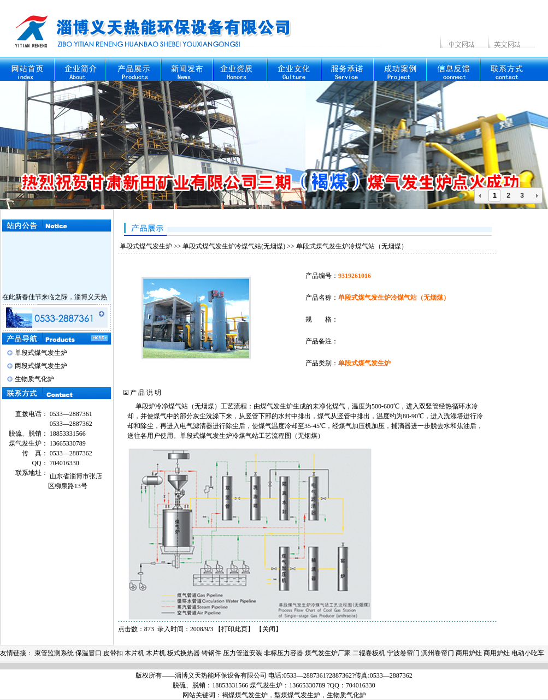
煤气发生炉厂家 (328, 653)
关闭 (268, 629)
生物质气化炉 (34, 379)
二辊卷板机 (368, 653)
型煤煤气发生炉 (297, 695)
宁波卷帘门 (403, 653)
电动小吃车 (527, 653)
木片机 (134, 653)
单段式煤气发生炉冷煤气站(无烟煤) (233, 246)
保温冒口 (88, 653)
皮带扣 (113, 653)
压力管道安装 (242, 653)
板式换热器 (183, 653)
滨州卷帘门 (437, 653)
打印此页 (234, 629)
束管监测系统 (54, 653)
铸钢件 (211, 653)
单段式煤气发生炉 (41, 353)
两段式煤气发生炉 (41, 366)
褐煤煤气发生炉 (245, 695)
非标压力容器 (283, 653)
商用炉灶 (469, 653)
